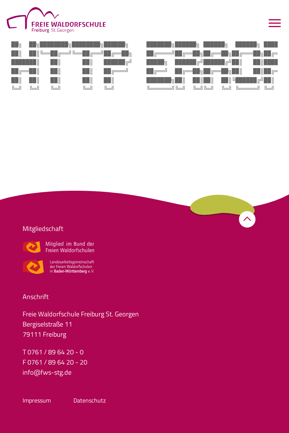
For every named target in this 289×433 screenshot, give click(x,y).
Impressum (37, 400)
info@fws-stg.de (47, 372)
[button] (247, 219)
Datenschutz (89, 400)
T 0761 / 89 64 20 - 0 (53, 352)
